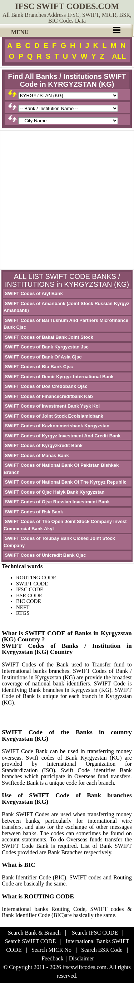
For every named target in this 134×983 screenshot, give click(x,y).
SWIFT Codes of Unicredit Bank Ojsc (45, 555)
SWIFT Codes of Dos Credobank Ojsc (46, 386)
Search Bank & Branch (34, 933)
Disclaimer (81, 958)
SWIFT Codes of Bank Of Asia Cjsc (42, 357)
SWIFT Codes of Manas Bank (36, 455)
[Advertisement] (67, 200)
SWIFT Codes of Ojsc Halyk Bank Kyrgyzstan (54, 492)
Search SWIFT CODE (30, 941)
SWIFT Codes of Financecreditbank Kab (48, 396)
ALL (119, 56)
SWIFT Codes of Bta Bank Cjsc (38, 366)
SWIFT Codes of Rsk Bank (33, 511)
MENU (20, 32)
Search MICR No (51, 950)
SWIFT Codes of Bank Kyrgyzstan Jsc (46, 347)
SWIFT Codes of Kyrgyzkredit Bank (43, 445)
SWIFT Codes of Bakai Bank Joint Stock (48, 337)
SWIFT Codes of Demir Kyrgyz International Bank (59, 376)
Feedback (52, 958)
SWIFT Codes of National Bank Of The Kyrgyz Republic (65, 482)
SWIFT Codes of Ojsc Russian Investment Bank (57, 501)
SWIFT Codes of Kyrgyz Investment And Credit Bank (62, 435)
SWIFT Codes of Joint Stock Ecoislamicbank (53, 416)
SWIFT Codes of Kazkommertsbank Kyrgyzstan (56, 425)
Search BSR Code (102, 950)
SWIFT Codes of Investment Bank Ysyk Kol (52, 406)
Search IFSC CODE (95, 933)
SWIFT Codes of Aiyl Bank (33, 293)
